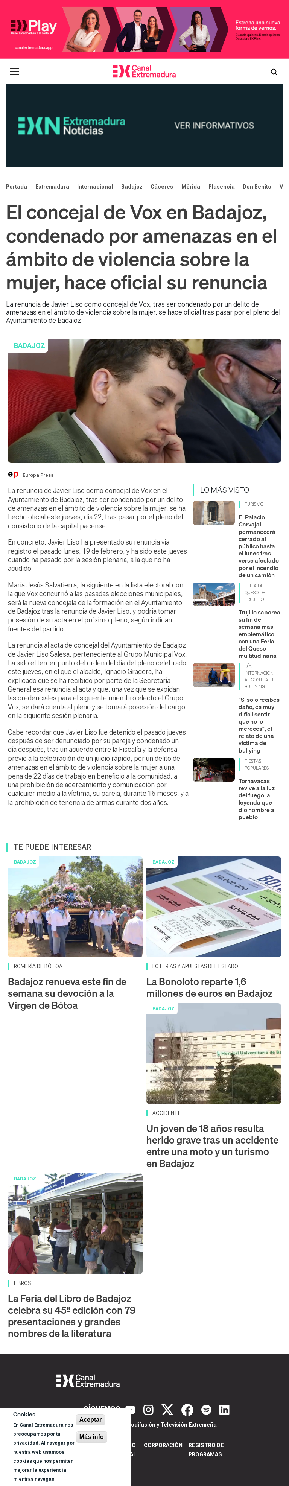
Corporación (163, 1445)
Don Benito (257, 187)
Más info (91, 1437)
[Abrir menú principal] (14, 71)
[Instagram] (149, 1409)
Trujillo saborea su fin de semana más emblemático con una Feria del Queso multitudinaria (259, 633)
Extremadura (52, 187)
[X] (168, 1409)
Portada (16, 187)
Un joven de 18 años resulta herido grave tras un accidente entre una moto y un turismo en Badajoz (212, 1146)
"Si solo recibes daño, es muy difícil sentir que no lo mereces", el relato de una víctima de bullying (259, 725)
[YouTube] (131, 1409)
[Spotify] (207, 1409)
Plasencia (221, 187)
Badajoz (132, 187)
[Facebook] (188, 1409)
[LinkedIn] (224, 1409)
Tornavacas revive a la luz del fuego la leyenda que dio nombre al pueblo (257, 799)
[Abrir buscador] (274, 71)
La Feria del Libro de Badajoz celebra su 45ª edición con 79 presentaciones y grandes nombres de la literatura (71, 1316)
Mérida (190, 187)
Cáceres (162, 187)
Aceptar (90, 1419)
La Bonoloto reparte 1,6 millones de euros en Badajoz (209, 987)
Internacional (95, 187)
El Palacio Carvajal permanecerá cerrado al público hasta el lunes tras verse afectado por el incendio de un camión (259, 546)
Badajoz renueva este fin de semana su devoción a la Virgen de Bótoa (67, 993)
